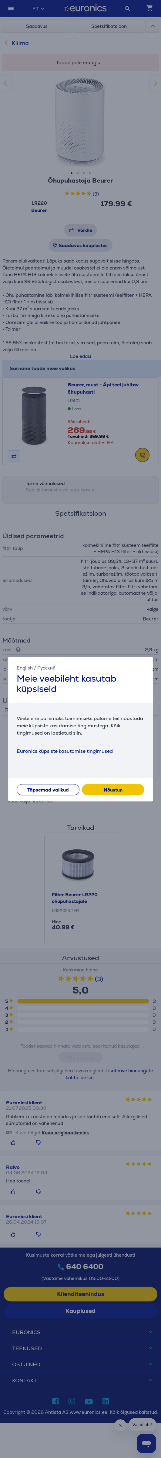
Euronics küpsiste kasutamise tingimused (65, 751)
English (25, 668)
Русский (46, 668)
